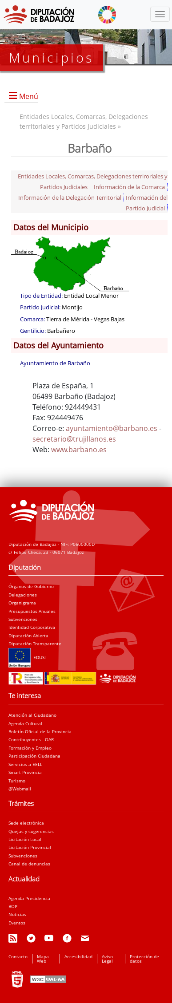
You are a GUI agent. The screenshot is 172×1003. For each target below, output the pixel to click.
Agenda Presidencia (29, 898)
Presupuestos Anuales (32, 611)
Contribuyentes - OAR (31, 739)
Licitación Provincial (29, 847)
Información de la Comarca (129, 187)
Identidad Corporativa (31, 627)
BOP (12, 906)
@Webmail (19, 789)
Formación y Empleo (30, 748)
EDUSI (27, 657)
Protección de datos (144, 958)
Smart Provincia (25, 772)
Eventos (16, 923)
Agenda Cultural (25, 723)
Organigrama (22, 603)
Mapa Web (43, 958)
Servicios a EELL (25, 764)
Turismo (16, 781)
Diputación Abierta (28, 635)
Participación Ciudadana (34, 756)
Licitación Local (24, 839)
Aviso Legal (107, 958)
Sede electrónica (26, 823)
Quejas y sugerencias (31, 831)
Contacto (18, 956)
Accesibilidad (78, 956)
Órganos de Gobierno (31, 586)
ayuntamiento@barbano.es (111, 428)
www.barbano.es (79, 449)
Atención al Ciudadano (32, 715)
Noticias (17, 914)
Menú (28, 96)
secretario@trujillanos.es (74, 439)
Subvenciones (22, 619)
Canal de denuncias (29, 864)
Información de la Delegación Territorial (69, 197)
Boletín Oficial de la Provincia (40, 731)
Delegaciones (22, 595)
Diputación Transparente (34, 643)
